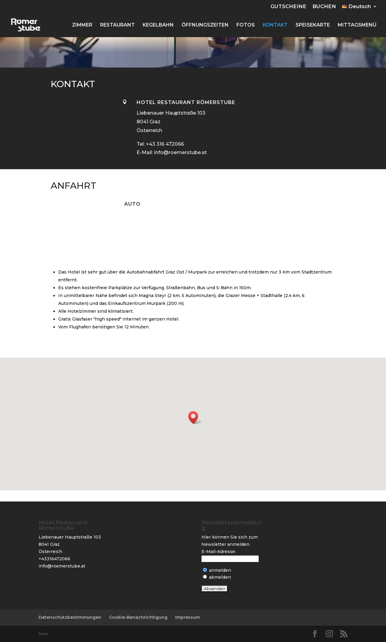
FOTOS (245, 25)
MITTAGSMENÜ (357, 25)
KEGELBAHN (158, 25)
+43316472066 (54, 558)
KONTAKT (275, 25)
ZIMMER (82, 25)
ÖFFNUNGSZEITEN (205, 25)
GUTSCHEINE (288, 6)
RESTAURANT (117, 25)
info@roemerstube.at (62, 566)
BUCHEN (324, 6)
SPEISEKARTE (313, 25)
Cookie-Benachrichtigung (138, 617)
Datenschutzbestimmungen (70, 617)
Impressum (187, 617)
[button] (195, 417)
